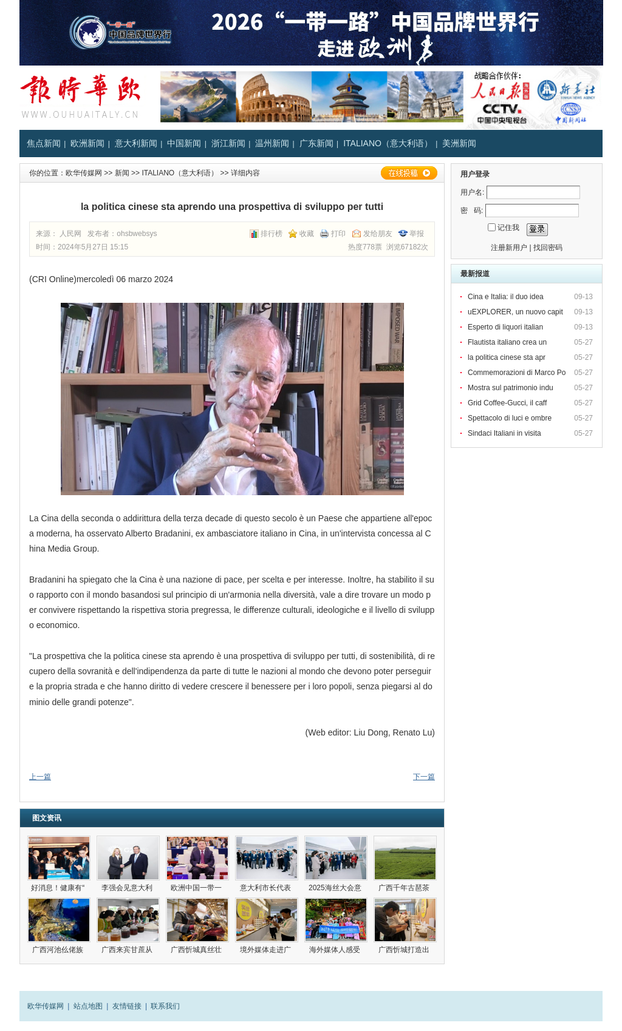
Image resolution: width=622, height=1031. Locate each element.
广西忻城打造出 (404, 949)
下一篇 (424, 776)
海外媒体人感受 (335, 949)
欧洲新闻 (87, 143)
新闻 (122, 173)
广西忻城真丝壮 (197, 949)
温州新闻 (272, 143)
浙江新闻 (228, 143)
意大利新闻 (136, 143)
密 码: (471, 210)
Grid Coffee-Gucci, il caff (508, 403)
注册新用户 (509, 247)
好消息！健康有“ (58, 888)
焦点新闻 (44, 143)
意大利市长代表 (266, 888)
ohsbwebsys (137, 233)
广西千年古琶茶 (404, 888)
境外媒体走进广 (266, 949)
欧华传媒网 (84, 173)
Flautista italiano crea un (508, 342)
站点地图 (88, 1006)
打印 (338, 233)
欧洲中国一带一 (197, 888)
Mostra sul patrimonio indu (511, 388)
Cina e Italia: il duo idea (506, 296)
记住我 (508, 227)
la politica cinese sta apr (507, 357)
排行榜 (271, 233)
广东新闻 (316, 143)
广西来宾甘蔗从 (127, 949)
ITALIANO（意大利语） (387, 143)
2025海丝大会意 (336, 888)
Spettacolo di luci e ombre (510, 418)
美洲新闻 (459, 143)
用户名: (472, 192)
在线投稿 (409, 173)
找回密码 (547, 247)
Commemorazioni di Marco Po (518, 372)
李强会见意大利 (127, 888)
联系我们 (165, 1006)
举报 (416, 233)
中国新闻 (184, 143)
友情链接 (127, 1006)
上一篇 (40, 776)
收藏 (306, 233)
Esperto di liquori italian (506, 327)
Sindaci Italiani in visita (505, 433)
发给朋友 (377, 233)
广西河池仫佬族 (58, 949)
